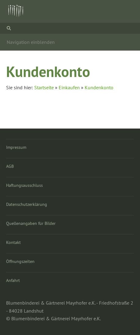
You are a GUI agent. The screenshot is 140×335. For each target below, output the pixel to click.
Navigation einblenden (31, 42)
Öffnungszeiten (20, 261)
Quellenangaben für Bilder (31, 223)
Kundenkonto (99, 87)
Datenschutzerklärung (26, 204)
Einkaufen (69, 87)
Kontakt (13, 242)
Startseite (44, 87)
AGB (10, 166)
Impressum (16, 147)
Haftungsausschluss (24, 185)
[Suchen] (70, 28)
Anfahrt (13, 280)
